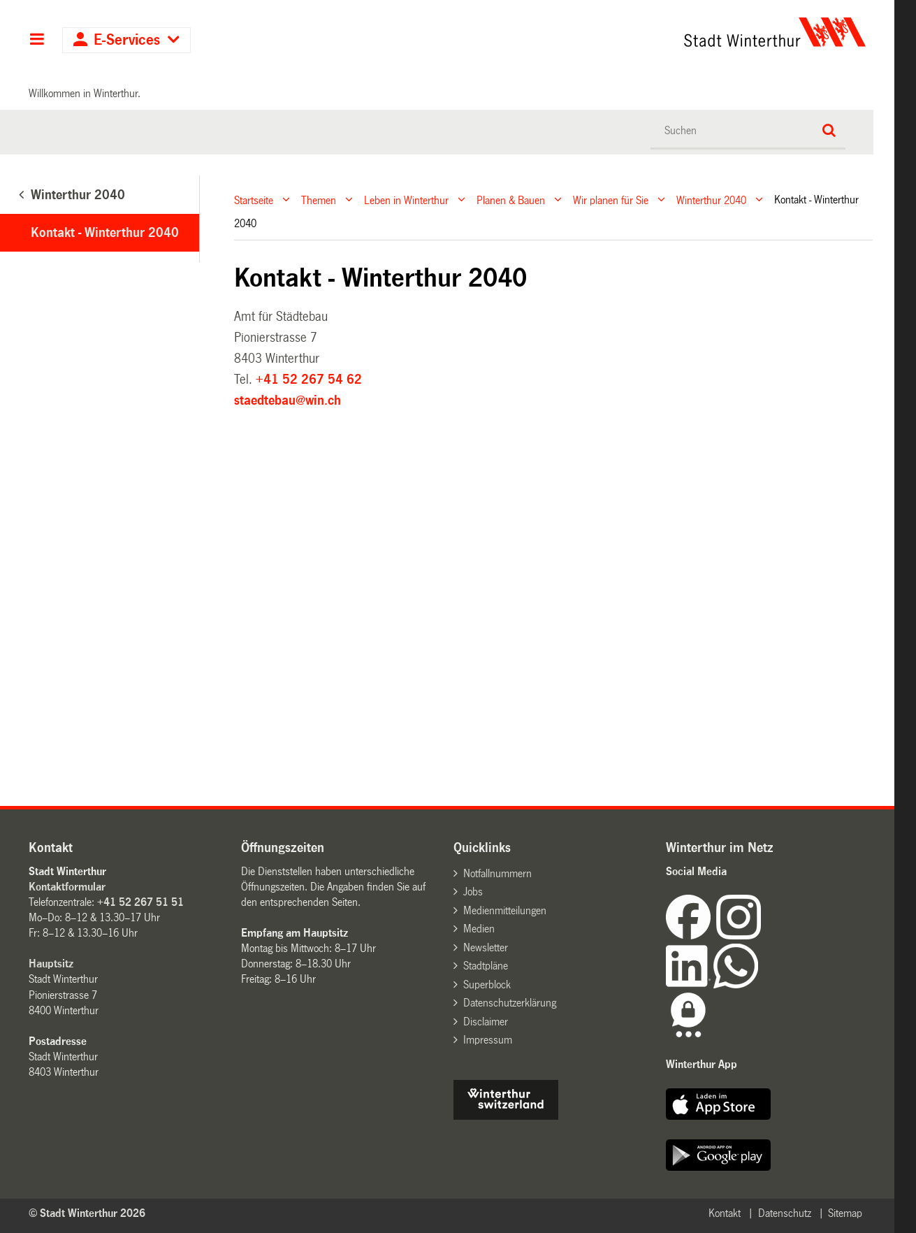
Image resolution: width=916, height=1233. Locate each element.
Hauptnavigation (37, 40)
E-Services (126, 40)
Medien (479, 929)
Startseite (253, 200)
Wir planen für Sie (610, 200)
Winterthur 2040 (711, 200)
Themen (318, 200)
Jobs (473, 891)
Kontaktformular (67, 887)
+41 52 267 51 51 (140, 902)
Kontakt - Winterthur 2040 (105, 233)
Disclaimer (485, 1022)
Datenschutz (784, 1213)
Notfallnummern (497, 873)
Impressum (487, 1040)
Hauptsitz (51, 963)
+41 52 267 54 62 (309, 380)
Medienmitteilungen (504, 910)
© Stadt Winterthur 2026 (87, 1213)
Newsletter (485, 947)
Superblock (487, 984)
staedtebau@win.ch (287, 401)
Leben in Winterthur (406, 200)
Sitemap (845, 1213)
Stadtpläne (485, 966)
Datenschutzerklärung (509, 1003)
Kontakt (724, 1213)
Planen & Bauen (511, 200)
